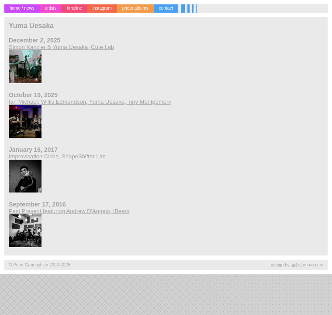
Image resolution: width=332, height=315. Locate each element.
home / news (22, 8)
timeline (74, 8)
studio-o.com (310, 264)
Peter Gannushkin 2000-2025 (41, 264)
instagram (102, 8)
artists (51, 8)
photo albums (135, 8)
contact (166, 8)
